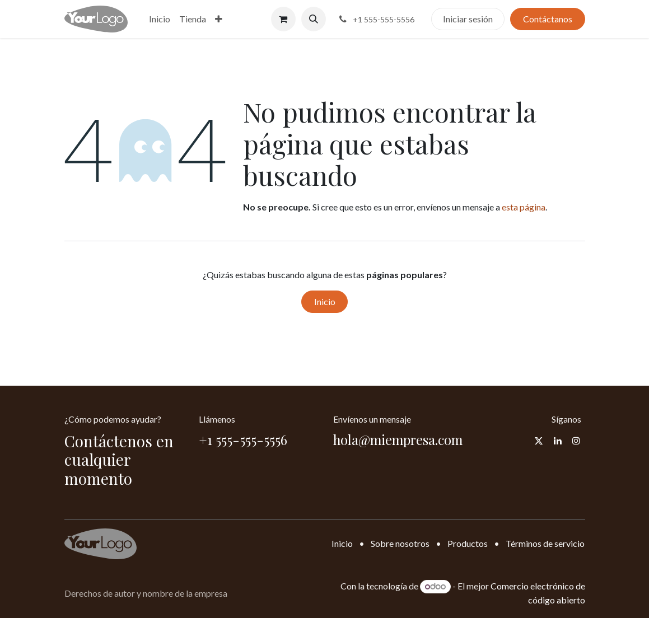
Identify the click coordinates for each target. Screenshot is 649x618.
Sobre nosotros (400, 543)
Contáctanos (547, 18)
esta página (523, 207)
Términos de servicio (545, 543)
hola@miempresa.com (398, 439)
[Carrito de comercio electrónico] (283, 19)
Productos (467, 543)
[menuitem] (159, 19)
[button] (313, 19)
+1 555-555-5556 (243, 439)
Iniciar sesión (468, 18)
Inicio (324, 301)
